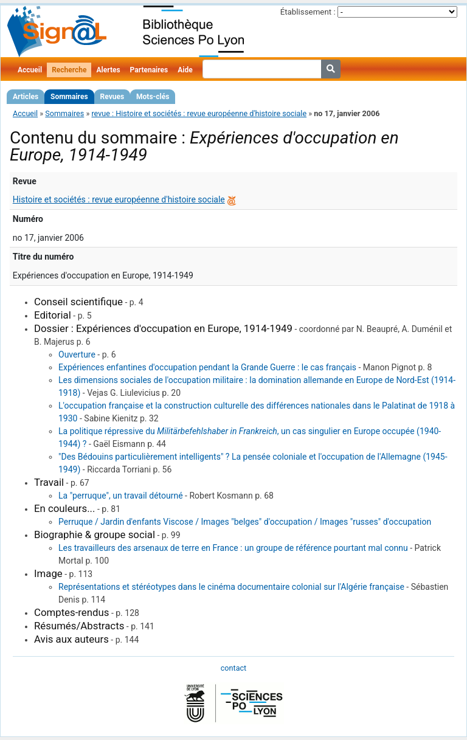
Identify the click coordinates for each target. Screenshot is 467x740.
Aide (185, 70)
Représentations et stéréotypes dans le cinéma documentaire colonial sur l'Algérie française (231, 587)
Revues (112, 96)
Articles (25, 96)
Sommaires (69, 96)
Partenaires (149, 70)
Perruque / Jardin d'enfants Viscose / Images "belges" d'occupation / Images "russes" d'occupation (244, 522)
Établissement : (308, 11)
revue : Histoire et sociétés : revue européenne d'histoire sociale (198, 113)
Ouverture (76, 354)
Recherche (69, 70)
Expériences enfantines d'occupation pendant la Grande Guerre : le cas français (207, 367)
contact (233, 668)
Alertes (108, 70)
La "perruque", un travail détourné (120, 495)
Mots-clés (152, 96)
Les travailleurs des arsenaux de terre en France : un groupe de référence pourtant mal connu (233, 548)
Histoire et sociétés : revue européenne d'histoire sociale (119, 199)
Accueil (30, 70)
